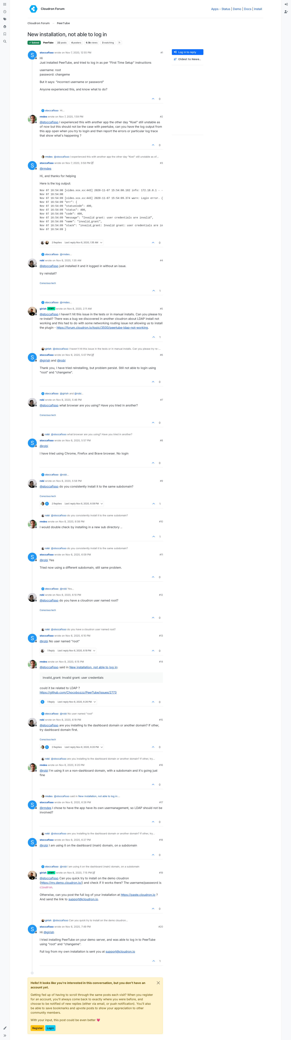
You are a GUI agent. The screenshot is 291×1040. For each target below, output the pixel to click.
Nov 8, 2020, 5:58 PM (69, 480)
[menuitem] (286, 4)
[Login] (286, 4)
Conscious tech (48, 283)
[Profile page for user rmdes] (32, 119)
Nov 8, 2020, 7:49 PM (78, 926)
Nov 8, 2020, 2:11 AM (79, 308)
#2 (161, 116)
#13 (161, 635)
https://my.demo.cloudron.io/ (61, 882)
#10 (161, 521)
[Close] (158, 983)
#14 (161, 661)
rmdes (43, 116)
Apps (214, 9)
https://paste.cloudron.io (138, 895)
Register (37, 1028)
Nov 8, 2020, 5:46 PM (69, 399)
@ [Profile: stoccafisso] (49, 122)
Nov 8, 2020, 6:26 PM (78, 802)
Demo (237, 9)
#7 (161, 399)
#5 (161, 308)
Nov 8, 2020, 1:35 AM (68, 260)
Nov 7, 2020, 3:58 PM (78, 162)
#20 (160, 926)
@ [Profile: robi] (61, 360)
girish (43, 308)
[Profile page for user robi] (32, 263)
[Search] (4, 42)
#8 (161, 440)
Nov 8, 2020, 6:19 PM (68, 719)
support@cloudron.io (83, 899)
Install (258, 9)
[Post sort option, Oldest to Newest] (187, 59)
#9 (161, 480)
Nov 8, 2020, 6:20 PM (71, 764)
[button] (4, 1028)
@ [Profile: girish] (45, 360)
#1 (162, 52)
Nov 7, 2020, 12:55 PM (78, 52)
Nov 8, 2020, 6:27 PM (78, 839)
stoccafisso (47, 52)
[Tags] (4, 19)
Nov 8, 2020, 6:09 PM (78, 554)
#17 (161, 802)
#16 (161, 764)
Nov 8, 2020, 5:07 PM (78, 354)
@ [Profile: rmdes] (45, 168)
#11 (161, 554)
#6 (161, 354)
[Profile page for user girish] (32, 311)
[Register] (286, 12)
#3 (161, 162)
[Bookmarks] (4, 34)
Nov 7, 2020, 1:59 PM (71, 116)
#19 (161, 872)
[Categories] (4, 4)
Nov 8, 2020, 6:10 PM (68, 594)
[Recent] (4, 12)
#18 (161, 839)
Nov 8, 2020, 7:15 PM (79, 872)
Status (226, 9)
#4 (161, 260)
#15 (161, 719)
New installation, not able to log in (93, 667)
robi (42, 260)
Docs (247, 9)
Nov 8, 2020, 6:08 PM (71, 521)
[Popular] (4, 27)
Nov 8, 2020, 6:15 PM (71, 661)
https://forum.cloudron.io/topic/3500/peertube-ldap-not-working (102, 327)
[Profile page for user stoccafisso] (32, 55)
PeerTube (48, 42)
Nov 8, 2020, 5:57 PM (78, 440)
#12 (161, 594)
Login (50, 1028)
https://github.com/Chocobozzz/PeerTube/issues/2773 (78, 692)
